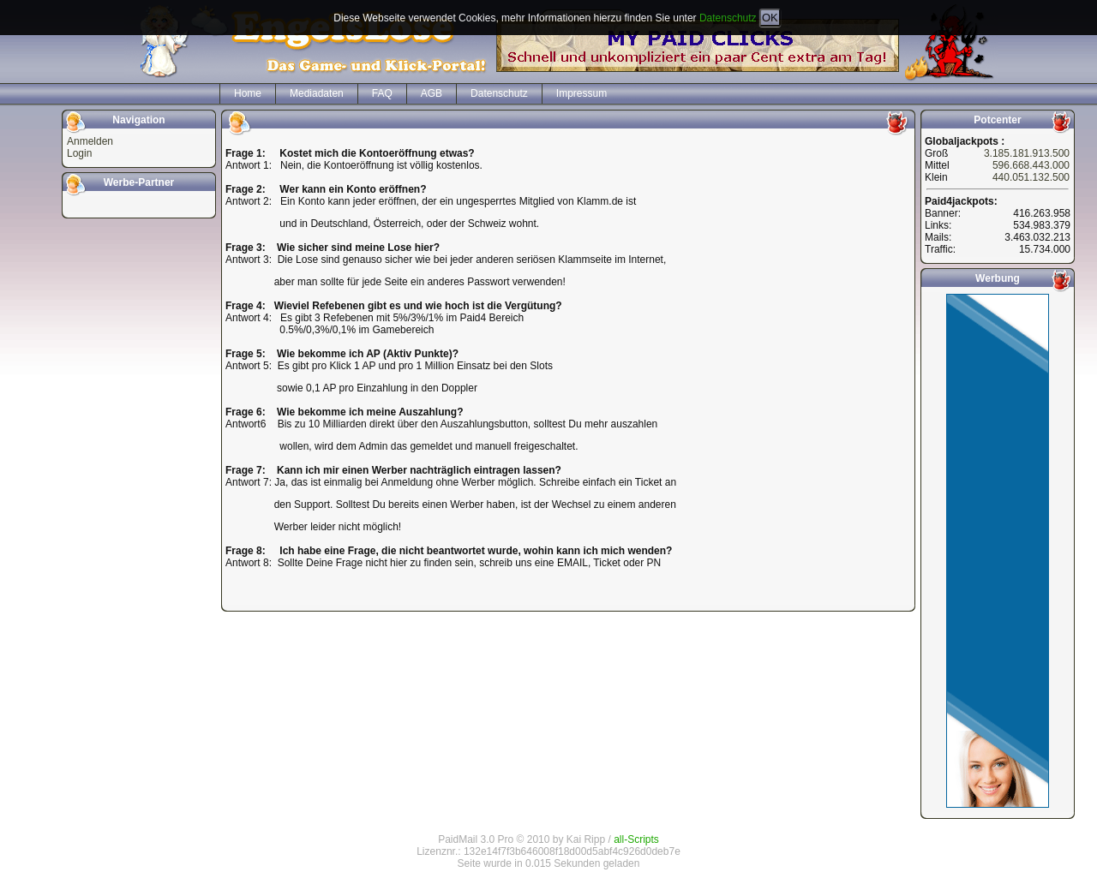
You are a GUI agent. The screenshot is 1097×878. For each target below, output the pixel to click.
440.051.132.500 (1031, 177)
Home (247, 93)
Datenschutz (728, 18)
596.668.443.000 (1031, 165)
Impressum (581, 93)
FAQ (382, 93)
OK (770, 17)
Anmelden (90, 141)
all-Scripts (636, 839)
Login (79, 153)
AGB (431, 93)
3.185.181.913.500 (1027, 153)
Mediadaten (317, 93)
